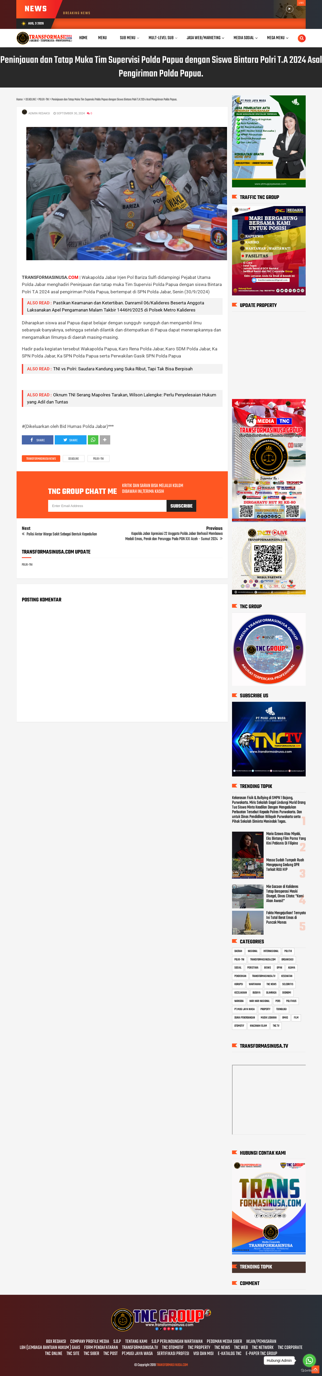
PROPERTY (265, 1009)
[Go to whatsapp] (309, 1360)
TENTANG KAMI (136, 1342)
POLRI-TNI (98, 459)
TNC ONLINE (53, 1354)
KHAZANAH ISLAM (258, 1026)
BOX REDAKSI (56, 1342)
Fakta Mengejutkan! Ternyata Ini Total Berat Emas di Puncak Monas (286, 918)
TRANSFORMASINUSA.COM (263, 959)
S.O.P (117, 1342)
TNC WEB (241, 1348)
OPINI (279, 967)
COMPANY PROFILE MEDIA (89, 1342)
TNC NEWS (271, 984)
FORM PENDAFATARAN (101, 1348)
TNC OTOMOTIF (173, 1348)
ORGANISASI (287, 959)
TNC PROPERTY (199, 1348)
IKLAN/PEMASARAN (261, 1342)
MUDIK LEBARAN (268, 1017)
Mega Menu (276, 38)
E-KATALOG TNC (230, 1354)
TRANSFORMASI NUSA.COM (172, 1365)
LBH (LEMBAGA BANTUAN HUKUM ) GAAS (50, 1348)
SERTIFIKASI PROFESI (173, 1354)
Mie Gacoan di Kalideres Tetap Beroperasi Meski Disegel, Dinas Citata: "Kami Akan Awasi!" (285, 893)
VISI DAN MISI (203, 1354)
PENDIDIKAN (240, 976)
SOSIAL (238, 967)
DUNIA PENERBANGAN (244, 1017)
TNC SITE (73, 1354)
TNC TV (276, 1026)
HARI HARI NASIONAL (259, 1001)
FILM (296, 1017)
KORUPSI (238, 984)
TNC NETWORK (263, 1348)
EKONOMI (286, 992)
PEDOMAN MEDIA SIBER (224, 1342)
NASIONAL (253, 951)
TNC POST (110, 1354)
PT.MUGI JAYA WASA (244, 1009)
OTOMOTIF (239, 1026)
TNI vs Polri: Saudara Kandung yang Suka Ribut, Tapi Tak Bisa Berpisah (123, 368)
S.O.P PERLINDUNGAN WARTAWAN (177, 1342)
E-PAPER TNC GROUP (261, 1354)
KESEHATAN (286, 976)
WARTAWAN (255, 984)
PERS (277, 1001)
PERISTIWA (252, 967)
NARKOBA (239, 1001)
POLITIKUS (291, 1001)
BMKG (285, 1017)
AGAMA (291, 967)
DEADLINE (73, 459)
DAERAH (238, 951)
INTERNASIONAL (271, 951)
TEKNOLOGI (281, 1009)
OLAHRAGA (271, 992)
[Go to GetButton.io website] (309, 1370)
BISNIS (267, 967)
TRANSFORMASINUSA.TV (263, 976)
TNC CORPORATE (290, 1348)
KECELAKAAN (240, 992)
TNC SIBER (91, 1354)
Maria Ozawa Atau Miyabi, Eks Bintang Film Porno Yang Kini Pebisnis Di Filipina (286, 839)
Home (83, 38)
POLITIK (288, 951)
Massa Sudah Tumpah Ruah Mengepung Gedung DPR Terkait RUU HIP (285, 865)
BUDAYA (256, 992)
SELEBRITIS (287, 984)
